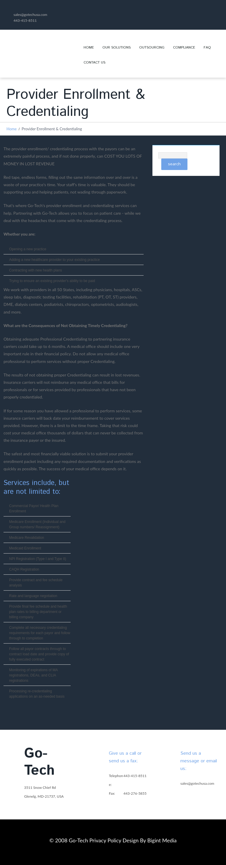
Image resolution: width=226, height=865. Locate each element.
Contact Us (94, 62)
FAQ (207, 47)
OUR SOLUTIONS (114, 50)
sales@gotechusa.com (30, 14)
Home (89, 47)
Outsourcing (151, 47)
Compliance (184, 47)
